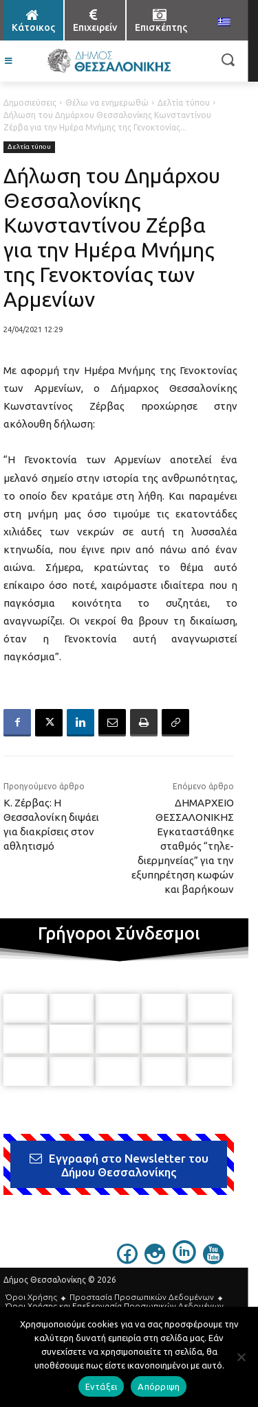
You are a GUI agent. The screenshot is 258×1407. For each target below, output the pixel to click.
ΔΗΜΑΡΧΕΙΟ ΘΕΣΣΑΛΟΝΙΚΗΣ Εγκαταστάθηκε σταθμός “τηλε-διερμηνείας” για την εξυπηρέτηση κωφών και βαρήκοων (182, 846)
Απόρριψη (159, 1386)
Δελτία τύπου (184, 102)
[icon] (127, 1259)
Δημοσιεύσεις (29, 102)
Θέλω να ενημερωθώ (107, 102)
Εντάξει (101, 1386)
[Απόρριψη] (241, 1357)
